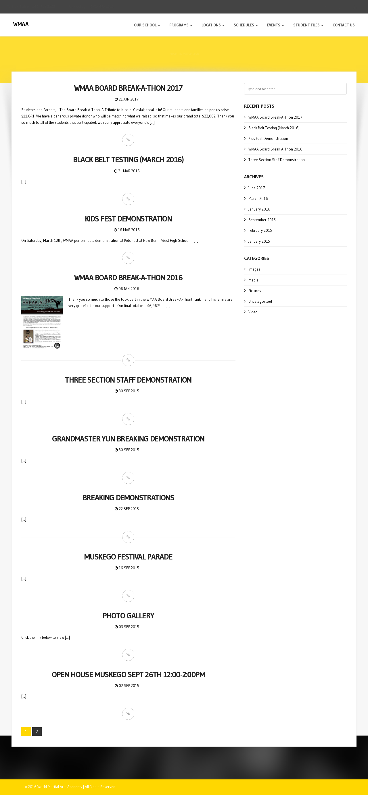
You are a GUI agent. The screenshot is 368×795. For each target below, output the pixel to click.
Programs (180, 25)
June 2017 (256, 188)
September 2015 (262, 219)
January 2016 (259, 209)
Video (253, 312)
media (253, 280)
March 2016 (258, 198)
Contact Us (344, 25)
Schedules (246, 25)
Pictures (254, 290)
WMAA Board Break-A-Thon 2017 (275, 117)
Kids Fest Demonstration (268, 138)
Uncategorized (260, 301)
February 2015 (260, 230)
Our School (147, 25)
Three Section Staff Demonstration (276, 159)
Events (275, 25)
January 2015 (259, 241)
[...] (152, 122)
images (254, 269)
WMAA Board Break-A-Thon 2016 (275, 149)
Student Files (308, 25)
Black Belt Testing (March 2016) (274, 128)
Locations (213, 25)
